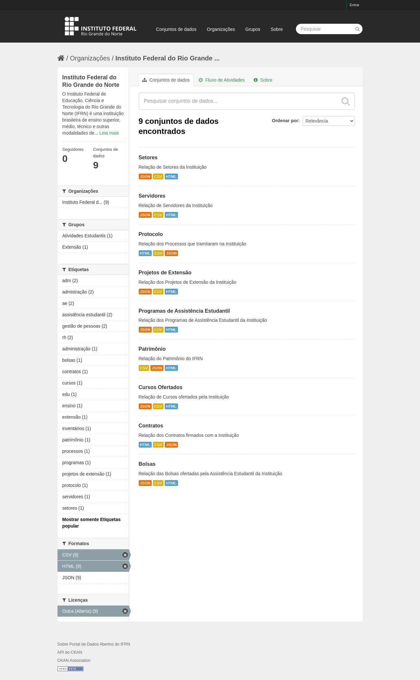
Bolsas (147, 464)
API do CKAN (69, 652)
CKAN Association (74, 660)
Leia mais (109, 133)
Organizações (221, 29)
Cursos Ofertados (161, 387)
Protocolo (151, 234)
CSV (158, 176)
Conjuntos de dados (176, 29)
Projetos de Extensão (165, 272)
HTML (171, 176)
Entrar (355, 5)
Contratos (151, 425)
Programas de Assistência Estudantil (184, 311)
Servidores (152, 196)
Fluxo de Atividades (222, 80)
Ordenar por (285, 120)
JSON (145, 176)
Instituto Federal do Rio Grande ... (167, 58)
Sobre (277, 29)
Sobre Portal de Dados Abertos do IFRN (93, 644)
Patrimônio (152, 349)
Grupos (252, 29)
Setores (148, 157)
